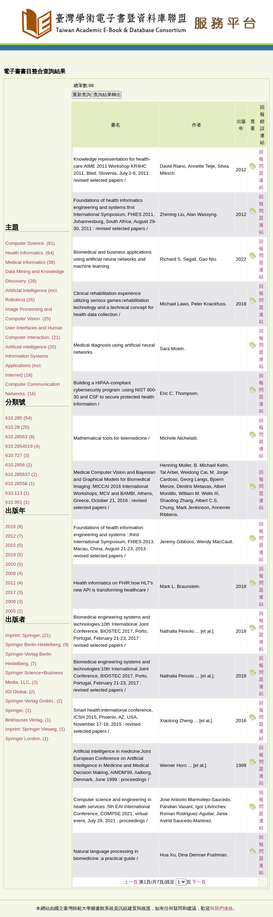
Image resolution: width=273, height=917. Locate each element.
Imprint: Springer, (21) (28, 635)
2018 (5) (14, 554)
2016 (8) (14, 526)
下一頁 (199, 882)
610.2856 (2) (18, 464)
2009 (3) (14, 601)
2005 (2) (14, 611)
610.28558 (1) (20, 483)
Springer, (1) (18, 710)
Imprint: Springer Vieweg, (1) (35, 729)
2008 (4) (14, 573)
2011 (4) (14, 582)
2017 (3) (14, 592)
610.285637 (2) (21, 474)
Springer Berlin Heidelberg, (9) (37, 644)
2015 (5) (14, 545)
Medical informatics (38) (30, 262)
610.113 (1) (17, 493)
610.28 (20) (17, 427)
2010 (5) (14, 564)
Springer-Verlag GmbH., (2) (33, 701)
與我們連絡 (221, 908)
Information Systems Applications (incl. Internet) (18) (26, 365)
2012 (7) (14, 536)
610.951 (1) (17, 502)
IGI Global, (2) (20, 691)
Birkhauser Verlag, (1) (28, 720)
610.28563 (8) (20, 436)
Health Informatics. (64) (29, 252)
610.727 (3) (17, 455)
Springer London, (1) (26, 738)
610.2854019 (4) (22, 446)
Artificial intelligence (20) (30, 346)
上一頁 (131, 882)
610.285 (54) (18, 418)
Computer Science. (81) (30, 243)
